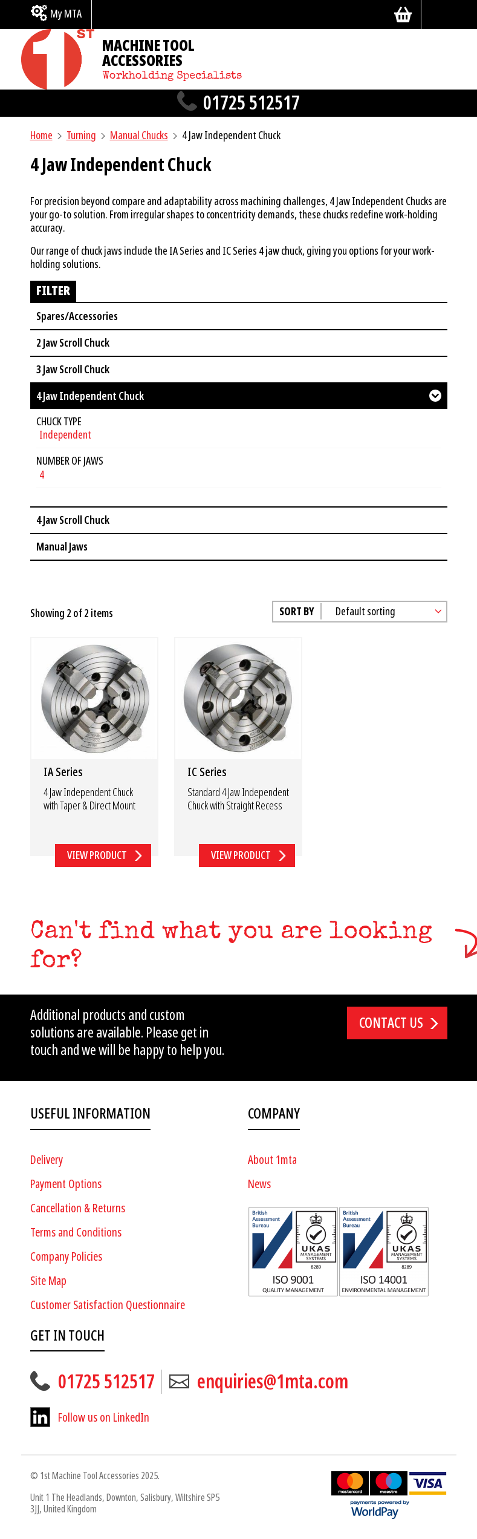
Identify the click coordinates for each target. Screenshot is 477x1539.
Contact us (391, 1023)
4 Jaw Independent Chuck (90, 396)
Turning (81, 135)
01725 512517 (251, 103)
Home (41, 135)
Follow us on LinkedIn (103, 1417)
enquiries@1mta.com (272, 1382)
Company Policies (66, 1257)
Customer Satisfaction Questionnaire (107, 1305)
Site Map (48, 1281)
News (259, 1184)
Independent (65, 434)
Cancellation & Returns (77, 1208)
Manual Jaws (62, 546)
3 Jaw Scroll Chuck (72, 369)
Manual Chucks (139, 135)
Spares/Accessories (77, 316)
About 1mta (272, 1160)
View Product (97, 855)
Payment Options (66, 1184)
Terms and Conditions (76, 1232)
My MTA (66, 13)
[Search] (438, 14)
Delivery (46, 1160)
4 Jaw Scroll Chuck (72, 520)
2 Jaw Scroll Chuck (72, 343)
